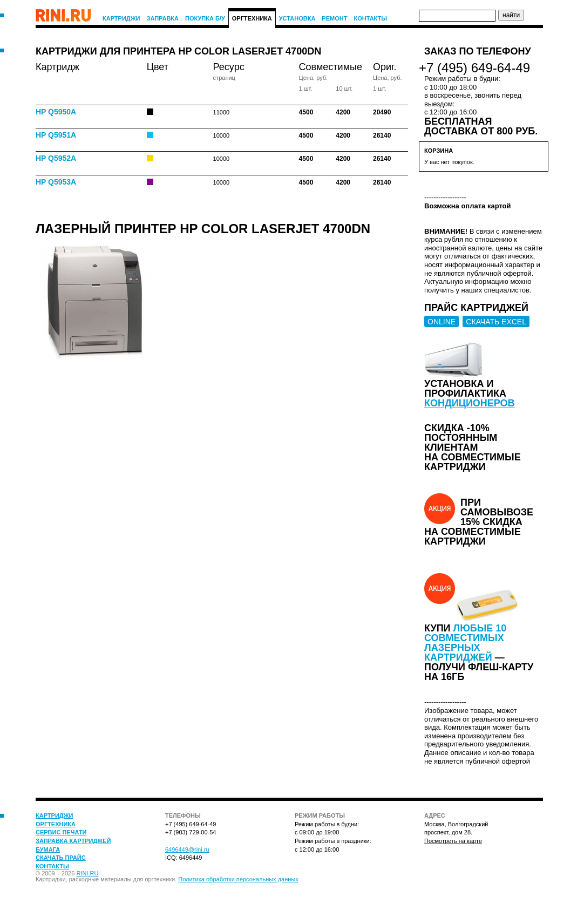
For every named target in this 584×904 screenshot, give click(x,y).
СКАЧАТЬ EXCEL (496, 321)
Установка (297, 18)
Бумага (48, 849)
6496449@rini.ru (187, 849)
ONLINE (441, 321)
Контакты (370, 18)
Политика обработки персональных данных (238, 879)
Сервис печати (61, 832)
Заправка (163, 18)
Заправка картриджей (73, 841)
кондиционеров (469, 403)
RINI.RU (87, 873)
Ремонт (334, 18)
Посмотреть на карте (453, 841)
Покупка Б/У (205, 18)
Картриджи (121, 18)
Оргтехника (252, 18)
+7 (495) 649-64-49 (474, 67)
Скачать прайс (61, 857)
